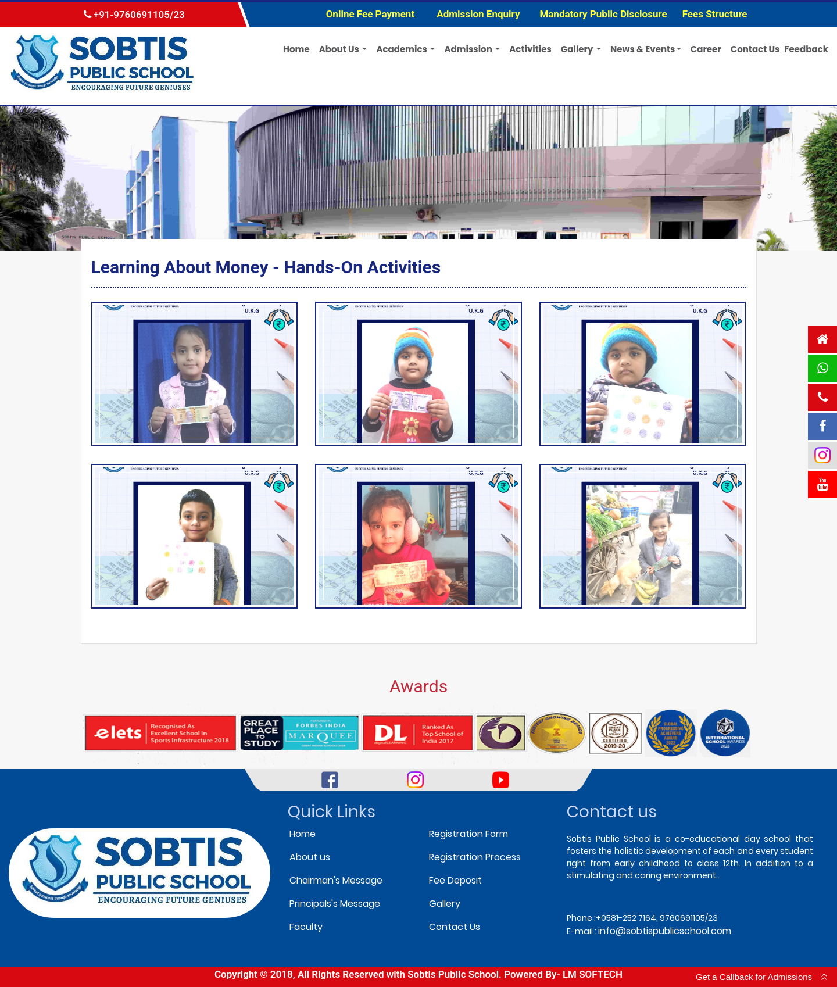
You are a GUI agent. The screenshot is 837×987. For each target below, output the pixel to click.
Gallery (444, 903)
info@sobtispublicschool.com (664, 931)
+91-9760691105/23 (134, 14)
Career (706, 49)
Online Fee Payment (371, 14)
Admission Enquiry (478, 14)
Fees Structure (714, 14)
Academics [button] (402, 49)
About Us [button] (340, 49)
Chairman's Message (335, 880)
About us (309, 857)
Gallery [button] (578, 49)
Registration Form (468, 834)
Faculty (306, 927)
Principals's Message (334, 903)
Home (296, 49)
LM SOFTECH (593, 974)
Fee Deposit (455, 880)
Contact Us (755, 49)
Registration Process (475, 857)
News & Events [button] (642, 49)
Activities (530, 49)
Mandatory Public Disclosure (603, 14)
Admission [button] (469, 49)
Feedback (806, 49)
